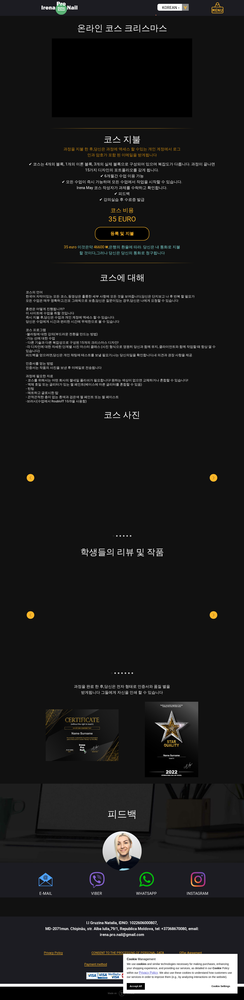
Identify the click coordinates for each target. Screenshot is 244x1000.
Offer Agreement (190, 953)
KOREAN (169, 7)
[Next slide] (213, 478)
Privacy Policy (53, 953)
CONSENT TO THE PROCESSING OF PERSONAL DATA (128, 953)
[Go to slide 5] (127, 536)
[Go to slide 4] (123, 536)
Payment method (95, 964)
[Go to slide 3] (120, 536)
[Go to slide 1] (113, 536)
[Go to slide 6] (130, 536)
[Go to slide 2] (117, 536)
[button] (122, 234)
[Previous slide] (30, 478)
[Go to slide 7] (132, 673)
